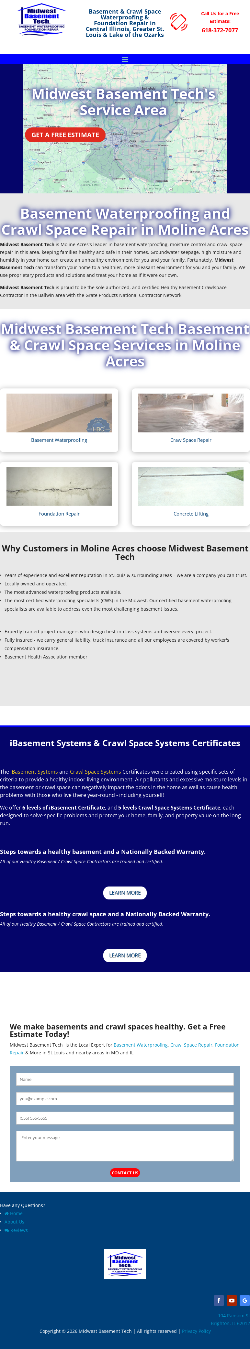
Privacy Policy (196, 1331)
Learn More (125, 892)
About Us (14, 1222)
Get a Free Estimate (65, 134)
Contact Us (125, 1173)
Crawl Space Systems (95, 771)
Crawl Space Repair (191, 1045)
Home (14, 1213)
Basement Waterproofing (140, 1045)
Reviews (16, 1230)
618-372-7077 (220, 30)
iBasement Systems (34, 771)
